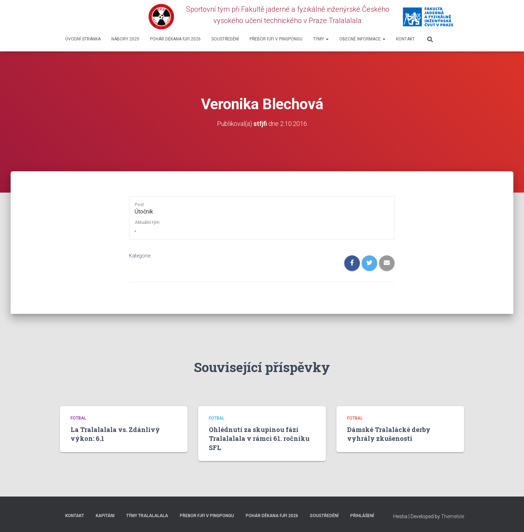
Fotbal (78, 417)
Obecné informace (362, 39)
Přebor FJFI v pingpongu (276, 39)
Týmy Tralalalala (147, 515)
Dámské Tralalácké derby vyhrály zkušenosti (388, 434)
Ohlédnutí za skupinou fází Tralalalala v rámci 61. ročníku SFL (259, 438)
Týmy (321, 39)
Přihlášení (362, 515)
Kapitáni (105, 515)
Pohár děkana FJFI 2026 (175, 39)
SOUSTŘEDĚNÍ (225, 39)
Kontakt (405, 39)
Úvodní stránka (83, 39)
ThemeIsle (452, 516)
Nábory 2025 (125, 39)
